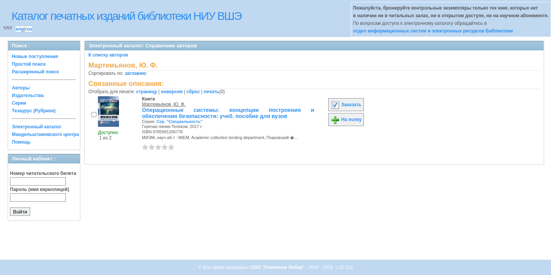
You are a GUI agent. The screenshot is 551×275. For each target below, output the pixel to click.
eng (20, 29)
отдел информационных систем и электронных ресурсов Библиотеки (433, 31)
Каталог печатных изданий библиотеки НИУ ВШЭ (126, 16)
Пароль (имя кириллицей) (39, 189)
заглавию (135, 73)
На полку (346, 119)
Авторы (21, 88)
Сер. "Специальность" (179, 121)
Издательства (28, 95)
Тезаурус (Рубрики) (33, 110)
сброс (193, 91)
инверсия (172, 91)
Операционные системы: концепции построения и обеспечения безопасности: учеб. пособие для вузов (228, 113)
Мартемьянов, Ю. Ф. (164, 104)
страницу (146, 91)
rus (28, 29)
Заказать (346, 104)
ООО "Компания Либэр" (278, 267)
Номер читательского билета (43, 173)
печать (211, 91)
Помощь (21, 142)
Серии (19, 103)
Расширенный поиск (35, 71)
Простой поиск (29, 64)
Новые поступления (35, 56)
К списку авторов (108, 55)
